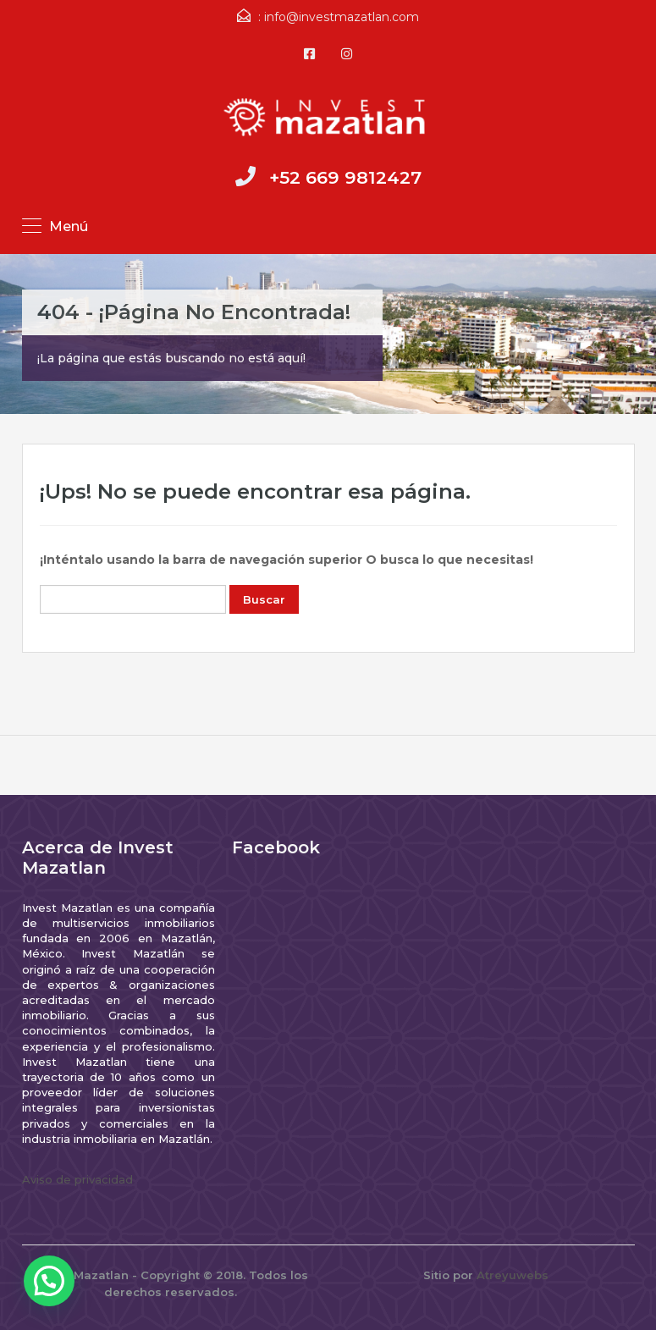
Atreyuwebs (513, 1275)
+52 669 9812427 (345, 177)
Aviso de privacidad (77, 1179)
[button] (49, 1280)
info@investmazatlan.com (341, 17)
